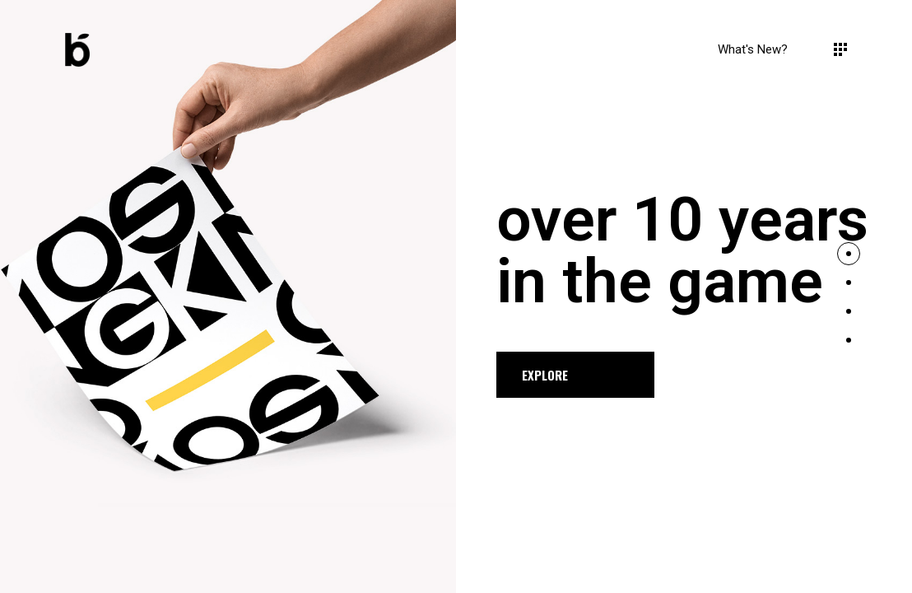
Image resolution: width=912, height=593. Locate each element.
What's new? (753, 49)
